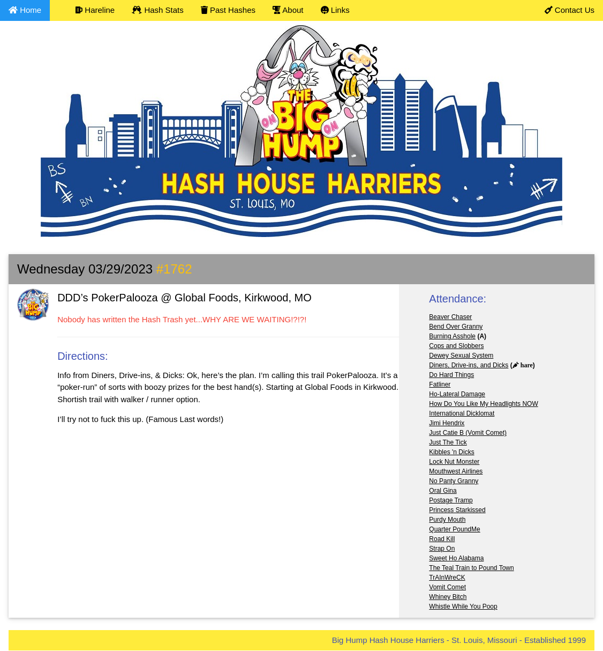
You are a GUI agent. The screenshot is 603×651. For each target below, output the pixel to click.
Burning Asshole (452, 336)
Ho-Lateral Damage (457, 394)
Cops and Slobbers (456, 346)
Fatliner (439, 384)
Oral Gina (442, 490)
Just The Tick (447, 442)
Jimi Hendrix (446, 423)
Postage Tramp (450, 500)
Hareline (95, 9)
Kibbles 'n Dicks (451, 452)
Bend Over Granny (456, 326)
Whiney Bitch (447, 597)
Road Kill (442, 539)
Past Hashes (228, 9)
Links (335, 9)
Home (25, 9)
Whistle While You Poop (463, 606)
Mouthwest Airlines (456, 471)
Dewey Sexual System (461, 355)
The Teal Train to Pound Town (471, 568)
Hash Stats (158, 9)
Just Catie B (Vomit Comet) (468, 433)
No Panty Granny (453, 481)
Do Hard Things (451, 375)
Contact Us (569, 9)
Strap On (442, 548)
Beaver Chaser (450, 317)
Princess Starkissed (457, 510)
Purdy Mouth (447, 519)
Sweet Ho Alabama (456, 558)
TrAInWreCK (447, 577)
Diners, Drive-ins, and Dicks (468, 365)
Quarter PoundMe (454, 529)
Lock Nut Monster (454, 461)
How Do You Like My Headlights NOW (483, 404)
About (288, 9)
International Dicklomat (461, 413)
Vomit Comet (447, 587)
